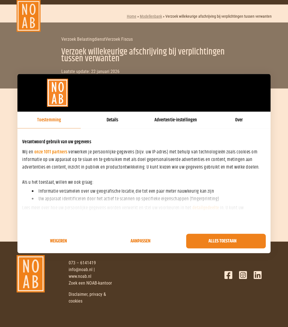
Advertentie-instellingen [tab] (175, 120)
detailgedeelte (205, 208)
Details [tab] (112, 120)
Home (131, 16)
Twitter (243, 275)
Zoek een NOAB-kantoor (90, 283)
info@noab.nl (81, 269)
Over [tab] (239, 120)
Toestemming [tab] (49, 120)
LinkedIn (257, 275)
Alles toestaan (222, 241)
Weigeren (58, 241)
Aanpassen (140, 241)
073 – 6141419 (82, 262)
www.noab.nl (80, 276)
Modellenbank (151, 16)
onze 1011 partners (51, 152)
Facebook (228, 275)
